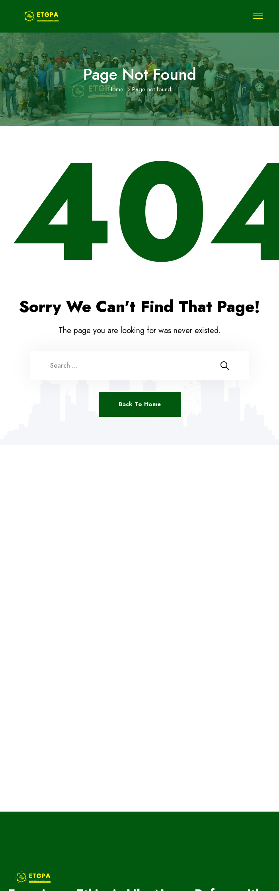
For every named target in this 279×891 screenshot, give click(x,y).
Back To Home (140, 404)
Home (115, 89)
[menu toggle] (258, 16)
